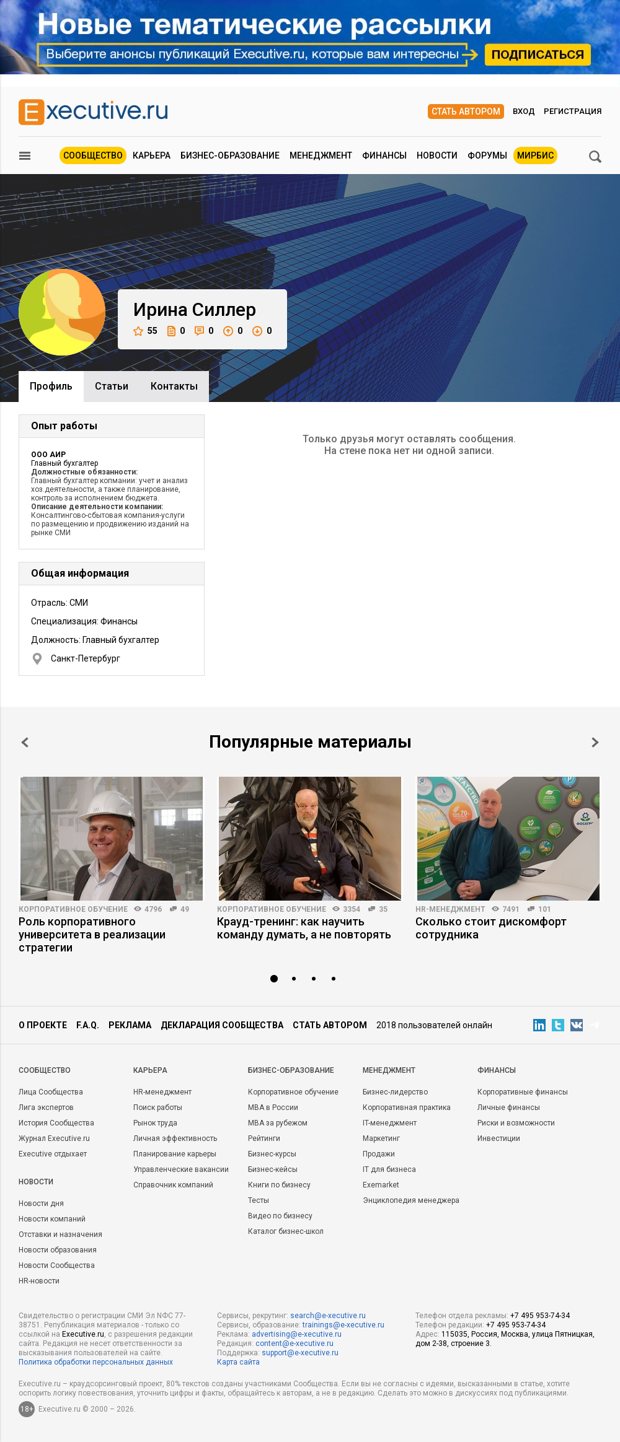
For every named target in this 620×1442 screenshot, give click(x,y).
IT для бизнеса (389, 1169)
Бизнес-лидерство (395, 1092)
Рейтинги (264, 1138)
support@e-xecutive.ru (300, 1352)
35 (383, 909)
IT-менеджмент (390, 1123)
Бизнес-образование (230, 155)
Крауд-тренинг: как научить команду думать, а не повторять (304, 928)
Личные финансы (508, 1107)
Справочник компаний (173, 1185)
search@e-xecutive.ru (328, 1315)
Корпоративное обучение (73, 909)
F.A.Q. (87, 1025)
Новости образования (58, 1250)
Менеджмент (321, 155)
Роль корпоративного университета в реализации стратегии (92, 934)
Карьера (151, 155)
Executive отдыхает (53, 1154)
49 (184, 909)
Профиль (51, 386)
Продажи (379, 1154)
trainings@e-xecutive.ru (343, 1325)
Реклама (129, 1025)
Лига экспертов (46, 1107)
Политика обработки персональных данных (96, 1362)
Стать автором (466, 111)
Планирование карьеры (174, 1154)
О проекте (43, 1025)
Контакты (174, 386)
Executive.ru (83, 1334)
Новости (437, 155)
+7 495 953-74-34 (540, 1315)
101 (544, 909)
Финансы (384, 155)
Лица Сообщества (51, 1092)
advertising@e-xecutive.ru (297, 1334)
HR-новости (39, 1281)
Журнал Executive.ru (54, 1138)
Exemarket (381, 1185)
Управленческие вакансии (181, 1169)
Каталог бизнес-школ (286, 1231)
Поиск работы (157, 1107)
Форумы (487, 155)
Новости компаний (52, 1219)
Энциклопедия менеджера (411, 1200)
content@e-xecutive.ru (294, 1343)
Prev (25, 742)
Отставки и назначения (60, 1234)
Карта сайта (238, 1362)
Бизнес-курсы (272, 1154)
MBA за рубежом (278, 1123)
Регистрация (572, 111)
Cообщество (45, 1070)
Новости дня (41, 1203)
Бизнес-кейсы (273, 1169)
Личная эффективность (175, 1138)
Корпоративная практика (407, 1107)
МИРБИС (535, 155)
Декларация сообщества (222, 1025)
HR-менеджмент (450, 909)
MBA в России (273, 1107)
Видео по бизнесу (280, 1216)
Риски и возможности (516, 1123)
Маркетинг (381, 1138)
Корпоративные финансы (522, 1092)
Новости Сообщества (57, 1265)
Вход (524, 111)
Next (595, 742)
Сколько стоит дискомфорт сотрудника (491, 928)
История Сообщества (56, 1123)
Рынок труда (155, 1123)
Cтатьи (111, 386)
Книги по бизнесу (279, 1185)
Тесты (258, 1200)
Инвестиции (498, 1138)
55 (145, 331)
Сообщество (93, 155)
